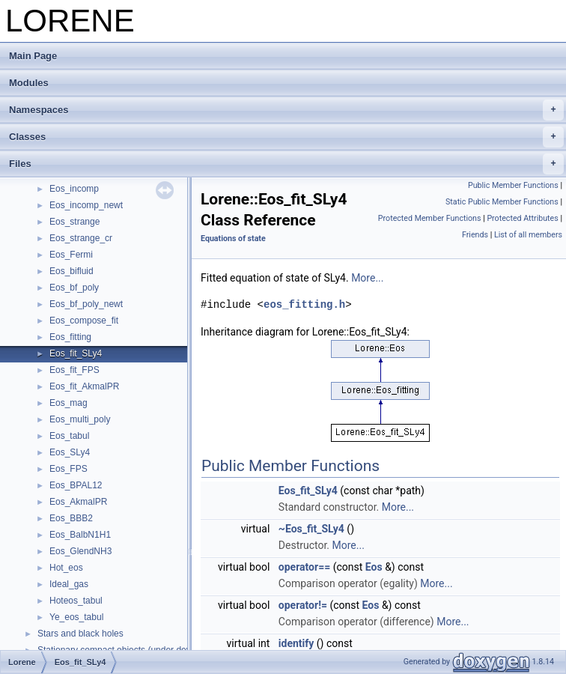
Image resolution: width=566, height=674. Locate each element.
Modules (29, 82)
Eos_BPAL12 (76, 485)
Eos (374, 567)
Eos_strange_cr (80, 238)
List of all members (528, 235)
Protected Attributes (522, 218)
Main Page (33, 55)
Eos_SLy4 (69, 452)
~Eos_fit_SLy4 (311, 529)
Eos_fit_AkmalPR (84, 386)
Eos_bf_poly (74, 287)
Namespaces (286, 110)
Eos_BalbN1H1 (80, 534)
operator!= (303, 605)
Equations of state (233, 238)
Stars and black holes (80, 633)
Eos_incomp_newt (86, 205)
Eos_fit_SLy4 (75, 353)
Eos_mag (68, 403)
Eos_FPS (68, 469)
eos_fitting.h (304, 304)
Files (286, 164)
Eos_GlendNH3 (80, 551)
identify (296, 643)
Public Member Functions (513, 185)
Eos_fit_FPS (74, 370)
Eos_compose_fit (83, 320)
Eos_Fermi (71, 254)
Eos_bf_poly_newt (86, 304)
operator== (304, 567)
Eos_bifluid (71, 271)
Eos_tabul (69, 436)
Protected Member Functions (429, 218)
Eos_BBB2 (71, 518)
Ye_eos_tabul (76, 617)
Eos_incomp (74, 188)
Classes (286, 137)
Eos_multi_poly (79, 419)
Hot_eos (66, 567)
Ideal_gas (68, 584)
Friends (475, 235)
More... (367, 278)
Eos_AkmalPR (78, 502)
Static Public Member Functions (502, 202)
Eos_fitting (70, 337)
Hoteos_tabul (76, 600)
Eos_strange (74, 221)
